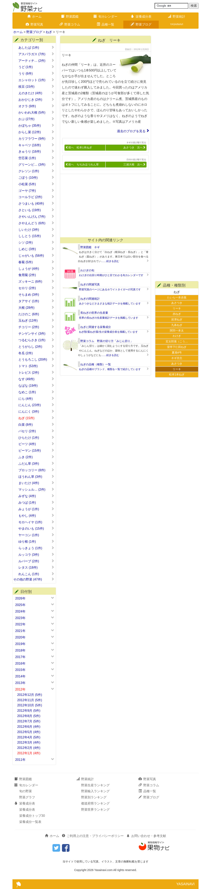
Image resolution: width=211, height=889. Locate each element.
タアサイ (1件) (36, 301)
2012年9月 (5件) (28, 710)
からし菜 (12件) (36, 132)
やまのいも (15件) (36, 528)
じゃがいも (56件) (36, 255)
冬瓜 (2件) (36, 353)
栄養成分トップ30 (32, 815)
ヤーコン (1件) (36, 535)
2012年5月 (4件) (28, 732)
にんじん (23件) (36, 405)
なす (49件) (36, 379)
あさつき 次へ (134, 147)
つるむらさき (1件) (36, 340)
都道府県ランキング (95, 803)
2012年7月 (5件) (28, 721)
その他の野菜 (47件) (33, 579)
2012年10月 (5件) (29, 705)
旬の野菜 (25, 791)
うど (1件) (36, 67)
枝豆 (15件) (36, 86)
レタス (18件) (36, 567)
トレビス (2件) (36, 372)
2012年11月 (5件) (29, 700)
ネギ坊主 (176, 358)
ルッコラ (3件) (36, 554)
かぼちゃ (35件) (36, 125)
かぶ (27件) (36, 119)
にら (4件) (36, 398)
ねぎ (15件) (36, 418)
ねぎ (49, 32)
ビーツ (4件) (36, 444)
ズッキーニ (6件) (36, 281)
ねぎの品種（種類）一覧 (95, 364)
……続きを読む (110, 261)
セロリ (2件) (36, 288)
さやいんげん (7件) (36, 216)
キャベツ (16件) (36, 145)
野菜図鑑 (70, 16)
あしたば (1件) (36, 47)
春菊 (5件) (36, 262)
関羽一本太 (177, 330)
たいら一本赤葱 (176, 297)
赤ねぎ (177, 313)
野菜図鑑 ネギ (90, 247)
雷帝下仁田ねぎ (176, 347)
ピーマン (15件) (36, 450)
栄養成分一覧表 (30, 821)
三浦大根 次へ (134, 164)
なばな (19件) (36, 385)
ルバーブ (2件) (36, 561)
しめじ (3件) (36, 249)
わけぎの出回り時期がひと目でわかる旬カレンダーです (111, 275)
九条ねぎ (176, 325)
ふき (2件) (36, 457)
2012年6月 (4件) (28, 726)
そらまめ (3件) (36, 294)
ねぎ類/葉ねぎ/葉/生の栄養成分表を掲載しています (108, 331)
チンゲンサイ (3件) (36, 333)
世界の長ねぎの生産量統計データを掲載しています (108, 317)
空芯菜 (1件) (36, 158)
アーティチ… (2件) (36, 60)
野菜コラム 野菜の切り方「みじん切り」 (106, 341)
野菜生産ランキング (95, 785)
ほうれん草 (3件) (36, 476)
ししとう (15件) (36, 236)
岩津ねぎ (176, 319)
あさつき (176, 302)
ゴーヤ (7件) (36, 190)
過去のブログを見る (131, 131)
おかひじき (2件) (36, 99)
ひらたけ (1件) (36, 437)
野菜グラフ (27, 797)
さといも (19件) (36, 210)
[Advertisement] (103, 205)
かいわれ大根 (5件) (36, 112)
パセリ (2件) (36, 431)
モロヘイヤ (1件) (36, 522)
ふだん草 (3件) (36, 463)
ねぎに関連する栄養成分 (95, 327)
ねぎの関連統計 (90, 298)
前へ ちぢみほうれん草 (82, 164)
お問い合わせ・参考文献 (146, 836)
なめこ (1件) (36, 392)
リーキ (177, 308)
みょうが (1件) (36, 509)
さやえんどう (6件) (36, 223)
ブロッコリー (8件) (36, 470)
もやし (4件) (36, 515)
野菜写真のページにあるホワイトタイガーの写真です (110, 289)
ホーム (34, 16)
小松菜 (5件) (36, 184)
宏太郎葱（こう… (177, 341)
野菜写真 (34, 24)
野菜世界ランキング (95, 809)
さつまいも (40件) (36, 203)
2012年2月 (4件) (28, 747)
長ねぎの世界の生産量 (94, 312)
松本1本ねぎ (176, 374)
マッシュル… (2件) (36, 489)
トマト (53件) (36, 366)
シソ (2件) (36, 242)
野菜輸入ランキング (95, 791)
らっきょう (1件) (36, 548)
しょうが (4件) (36, 268)
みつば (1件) (36, 502)
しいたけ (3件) (36, 229)
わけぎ (177, 335)
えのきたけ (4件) (36, 93)
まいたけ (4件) (36, 483)
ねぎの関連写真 (90, 284)
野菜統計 (176, 16)
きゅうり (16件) (36, 151)
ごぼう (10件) (36, 177)
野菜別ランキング (93, 797)
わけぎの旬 (87, 270)
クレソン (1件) (36, 171)
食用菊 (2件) (36, 275)
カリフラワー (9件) (36, 138)
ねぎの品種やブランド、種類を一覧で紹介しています (110, 369)
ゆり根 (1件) (36, 541)
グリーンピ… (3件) (36, 164)
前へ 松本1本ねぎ (79, 147)
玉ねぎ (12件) (36, 320)
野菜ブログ (141, 24)
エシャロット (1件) (36, 80)
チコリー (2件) (36, 327)
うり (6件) (36, 73)
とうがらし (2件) (36, 346)
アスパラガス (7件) (36, 54)
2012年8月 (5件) (28, 716)
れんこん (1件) (36, 574)
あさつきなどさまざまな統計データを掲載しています (110, 303)
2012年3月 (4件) (28, 742)
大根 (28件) (36, 307)
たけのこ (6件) (36, 314)
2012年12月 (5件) (29, 694)
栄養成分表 (141, 16)
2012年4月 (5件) (28, 737)
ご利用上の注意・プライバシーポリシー (93, 836)
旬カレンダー (105, 16)
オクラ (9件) (36, 106)
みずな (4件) (36, 496)
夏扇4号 (177, 352)
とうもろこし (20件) (36, 359)
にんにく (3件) (36, 411)
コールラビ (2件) (36, 197)
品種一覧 (105, 24)
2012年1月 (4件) (28, 753)
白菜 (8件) (36, 424)
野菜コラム (70, 24)
